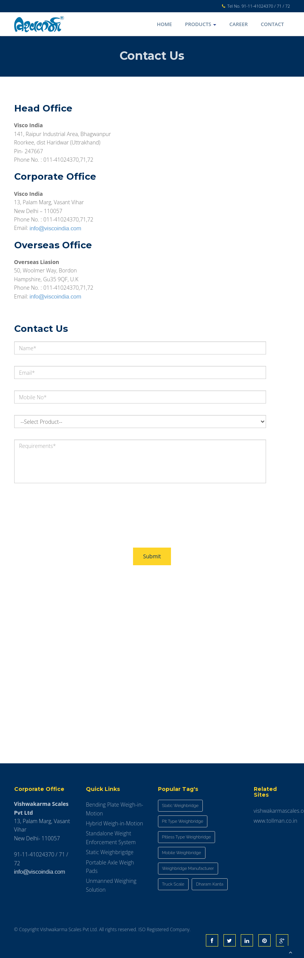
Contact (272, 24)
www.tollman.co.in (275, 820)
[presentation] (72, 510)
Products (201, 24)
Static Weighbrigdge (109, 852)
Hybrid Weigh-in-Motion (114, 823)
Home (164, 24)
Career (238, 24)
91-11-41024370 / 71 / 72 (266, 6)
